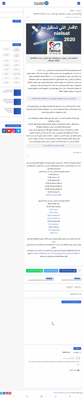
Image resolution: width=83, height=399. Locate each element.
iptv (6, 78)
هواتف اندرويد (16, 74)
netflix (16, 82)
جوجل (6, 60)
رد (78, 364)
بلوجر (16, 60)
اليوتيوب (6, 55)
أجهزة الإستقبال (16, 49)
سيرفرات (6, 65)
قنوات (6, 69)
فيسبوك (16, 69)
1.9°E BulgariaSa (53, 230)
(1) (27, 17)
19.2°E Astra (53, 213)
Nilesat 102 (56, 177)
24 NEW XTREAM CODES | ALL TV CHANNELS (8, 110)
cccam (16, 78)
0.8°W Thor (53, 233)
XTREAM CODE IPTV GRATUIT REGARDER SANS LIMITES (8, 101)
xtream (6, 82)
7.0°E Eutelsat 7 (53, 224)
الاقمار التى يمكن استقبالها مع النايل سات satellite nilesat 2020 (54, 99)
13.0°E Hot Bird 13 (53, 218)
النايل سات (53, 76)
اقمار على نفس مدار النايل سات (53, 145)
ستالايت (72, 10)
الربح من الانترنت (16, 55)
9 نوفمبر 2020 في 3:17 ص (69, 358)
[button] (68, 271)
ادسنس (78, 10)
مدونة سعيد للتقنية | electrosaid (61, 393)
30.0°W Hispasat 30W (53, 195)
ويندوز (6, 74)
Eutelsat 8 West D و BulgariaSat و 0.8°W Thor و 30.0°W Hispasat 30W (55, 253)
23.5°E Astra (53, 210)
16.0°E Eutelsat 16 (53, 215)
